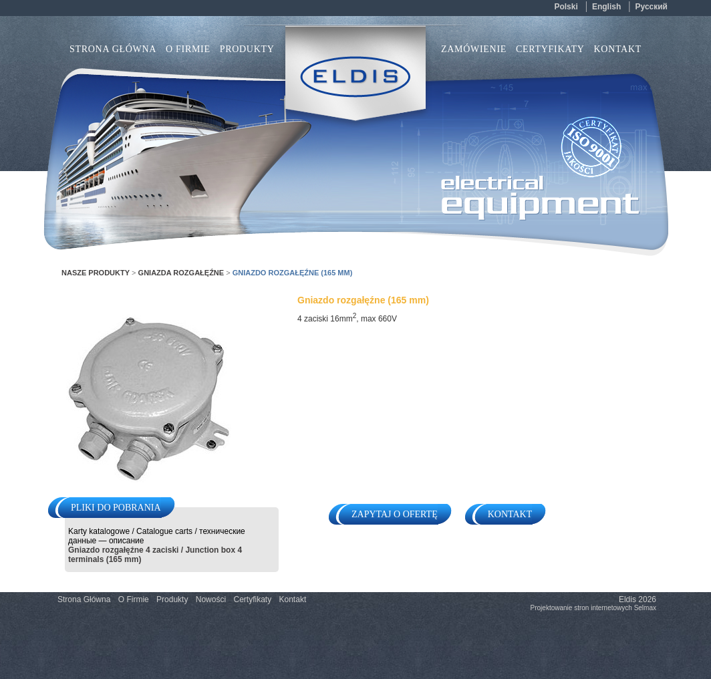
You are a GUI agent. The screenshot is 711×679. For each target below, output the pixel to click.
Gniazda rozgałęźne (181, 273)
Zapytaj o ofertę (394, 514)
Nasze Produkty (95, 273)
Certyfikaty (550, 49)
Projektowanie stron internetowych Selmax (593, 608)
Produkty (172, 599)
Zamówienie (474, 49)
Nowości (211, 599)
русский (651, 6)
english (606, 6)
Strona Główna (112, 49)
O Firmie (188, 49)
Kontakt (618, 49)
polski (565, 6)
